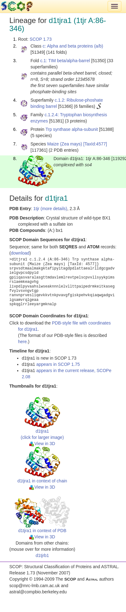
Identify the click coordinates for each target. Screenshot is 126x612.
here (22, 341)
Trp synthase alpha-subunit (71, 129)
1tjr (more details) (50, 208)
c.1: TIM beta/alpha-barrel (65, 60)
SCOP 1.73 (41, 39)
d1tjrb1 (42, 555)
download (20, 253)
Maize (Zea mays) (64, 143)
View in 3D (42, 443)
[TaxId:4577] (95, 143)
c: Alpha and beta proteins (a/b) (73, 46)
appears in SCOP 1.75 (58, 364)
